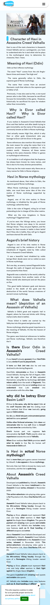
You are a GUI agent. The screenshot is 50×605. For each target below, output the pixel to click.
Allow (24, 599)
